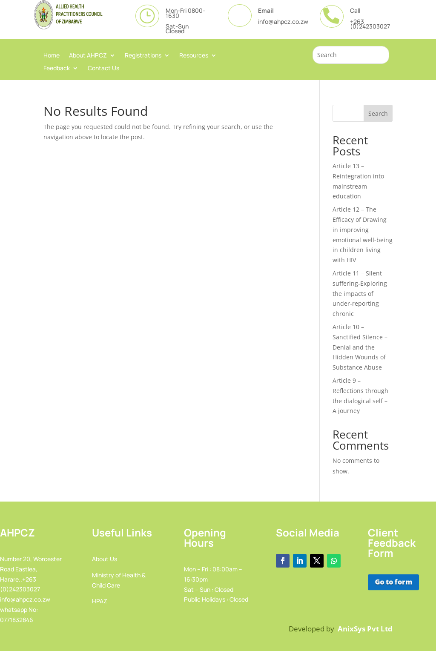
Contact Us (103, 68)
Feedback (56, 68)
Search (378, 113)
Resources (193, 55)
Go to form (393, 582)
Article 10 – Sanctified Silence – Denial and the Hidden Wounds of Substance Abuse (360, 347)
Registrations (143, 55)
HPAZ (99, 601)
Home (51, 55)
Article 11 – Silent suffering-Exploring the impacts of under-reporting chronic (360, 293)
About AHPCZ (88, 55)
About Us (104, 559)
